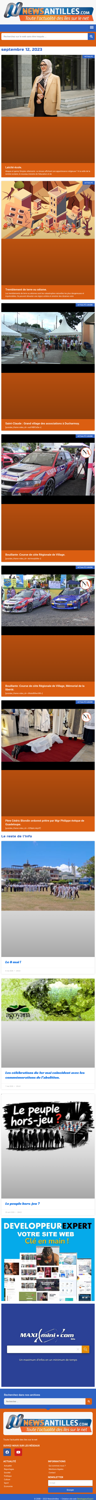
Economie (8, 1486)
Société (7, 1472)
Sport (6, 1483)
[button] (92, 27)
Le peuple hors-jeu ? (22, 1203)
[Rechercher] (91, 36)
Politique (8, 1476)
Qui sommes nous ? (57, 1466)
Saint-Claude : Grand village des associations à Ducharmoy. (42, 423)
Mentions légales (56, 1469)
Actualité (8, 1466)
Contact (52, 1472)
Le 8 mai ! (13, 962)
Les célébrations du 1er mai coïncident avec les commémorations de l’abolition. (45, 1075)
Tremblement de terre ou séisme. (26, 289)
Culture (7, 1479)
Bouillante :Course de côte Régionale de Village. (35, 554)
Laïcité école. (13, 167)
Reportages (9, 1469)
